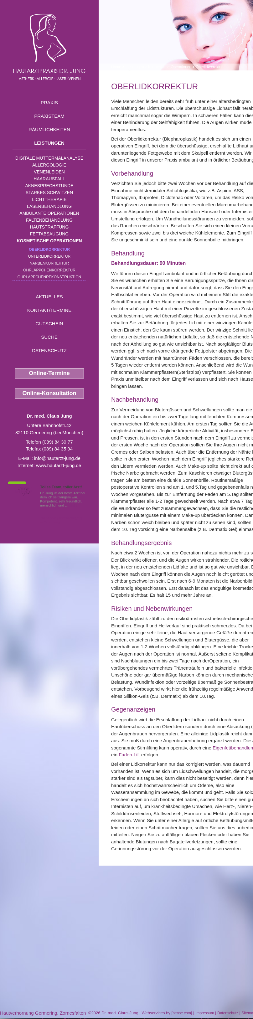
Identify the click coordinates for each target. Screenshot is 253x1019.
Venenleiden (49, 171)
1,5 (23, 491)
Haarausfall (49, 178)
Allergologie (49, 164)
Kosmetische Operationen (49, 240)
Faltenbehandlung (49, 220)
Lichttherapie (49, 199)
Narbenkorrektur (49, 263)
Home (116, 67)
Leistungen (49, 143)
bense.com (182, 1013)
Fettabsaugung (49, 233)
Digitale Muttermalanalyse (49, 158)
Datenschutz (49, 350)
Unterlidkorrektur (49, 256)
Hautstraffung (49, 226)
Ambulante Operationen (49, 213)
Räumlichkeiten (49, 129)
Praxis (49, 102)
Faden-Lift (129, 754)
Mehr (73, 505)
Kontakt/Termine (49, 310)
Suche (49, 337)
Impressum (204, 1013)
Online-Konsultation (49, 393)
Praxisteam (49, 116)
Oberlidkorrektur (49, 249)
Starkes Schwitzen (49, 192)
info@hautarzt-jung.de (57, 458)
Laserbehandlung (49, 206)
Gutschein (49, 323)
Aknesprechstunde (49, 185)
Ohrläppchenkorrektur (49, 270)
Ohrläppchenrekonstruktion (49, 277)
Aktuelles (49, 296)
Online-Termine (49, 373)
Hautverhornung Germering (28, 1013)
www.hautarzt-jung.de (58, 465)
